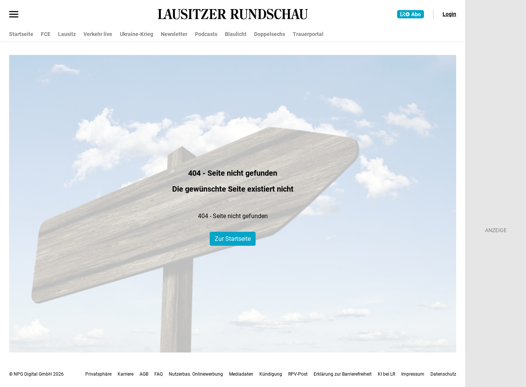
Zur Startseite (233, 238)
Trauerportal (308, 34)
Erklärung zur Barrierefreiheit (343, 374)
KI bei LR (386, 374)
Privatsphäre (98, 374)
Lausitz (67, 34)
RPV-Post (298, 374)
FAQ (158, 374)
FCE (45, 34)
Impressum (412, 374)
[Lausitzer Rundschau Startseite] (233, 14)
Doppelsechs (269, 34)
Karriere (125, 374)
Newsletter (174, 34)
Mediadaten (241, 374)
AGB (144, 374)
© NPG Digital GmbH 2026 (36, 374)
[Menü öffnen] (14, 15)
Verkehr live (97, 34)
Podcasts (206, 34)
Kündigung (270, 374)
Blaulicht (236, 34)
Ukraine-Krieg (136, 34)
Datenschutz (443, 374)
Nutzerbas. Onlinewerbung (196, 374)
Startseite (21, 34)
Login (449, 14)
